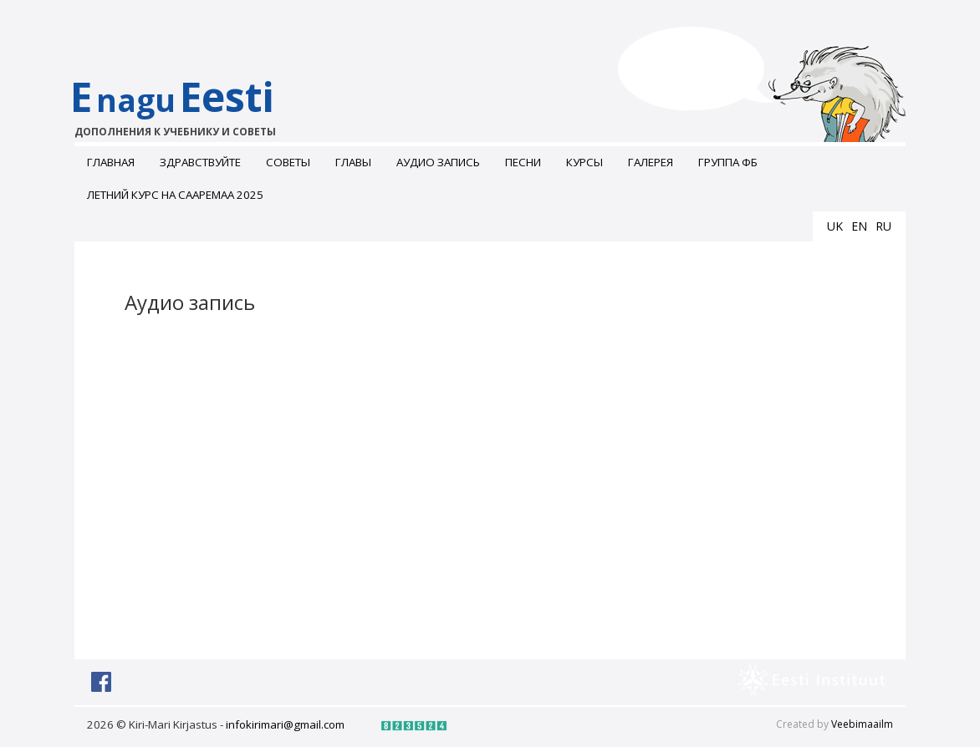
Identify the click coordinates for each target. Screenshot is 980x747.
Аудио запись (438, 162)
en (859, 226)
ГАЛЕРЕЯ (650, 162)
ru (883, 226)
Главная (111, 162)
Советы (288, 162)
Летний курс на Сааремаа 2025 (175, 194)
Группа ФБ (728, 162)
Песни (523, 162)
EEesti (189, 104)
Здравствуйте (200, 162)
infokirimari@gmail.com (285, 724)
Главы (353, 162)
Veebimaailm (862, 724)
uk (835, 226)
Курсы (584, 162)
